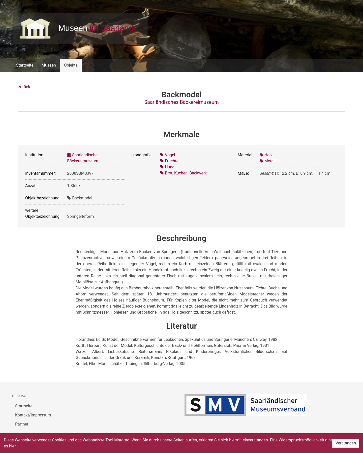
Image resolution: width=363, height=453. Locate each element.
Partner (21, 424)
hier (12, 446)
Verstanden (346, 443)
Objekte (71, 65)
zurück (24, 86)
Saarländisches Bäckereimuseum (181, 102)
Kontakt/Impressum (33, 415)
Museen (49, 65)
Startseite (25, 65)
